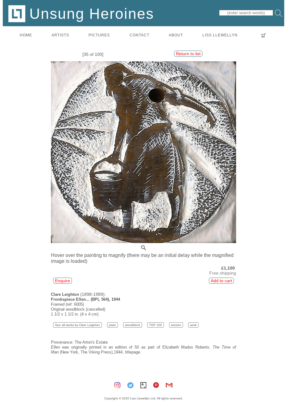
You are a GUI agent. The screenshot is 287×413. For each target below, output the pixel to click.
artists (60, 35)
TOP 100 (155, 325)
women (176, 325)
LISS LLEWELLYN (220, 35)
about (176, 35)
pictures (99, 35)
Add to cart (221, 280)
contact (139, 35)
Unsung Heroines (81, 13)
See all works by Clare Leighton (77, 325)
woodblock (132, 325)
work (193, 325)
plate (112, 325)
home (26, 35)
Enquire (62, 280)
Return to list (188, 53)
